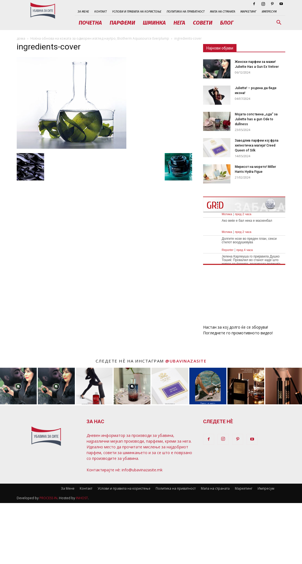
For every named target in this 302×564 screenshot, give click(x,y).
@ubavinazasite (185, 361)
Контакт (100, 11)
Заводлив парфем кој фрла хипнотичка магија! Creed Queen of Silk (256, 145)
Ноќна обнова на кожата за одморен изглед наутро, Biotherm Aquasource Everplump (99, 38)
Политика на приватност (186, 11)
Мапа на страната (222, 11)
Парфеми (122, 22)
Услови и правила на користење (136, 11)
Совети (202, 22)
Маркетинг (248, 11)
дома (21, 38)
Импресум (269, 11)
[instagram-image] (18, 386)
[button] (278, 23)
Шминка (154, 22)
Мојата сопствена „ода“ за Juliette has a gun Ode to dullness (256, 119)
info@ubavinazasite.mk (142, 469)
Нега (179, 22)
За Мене (83, 11)
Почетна (90, 22)
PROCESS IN (48, 498)
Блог (226, 22)
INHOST (82, 498)
